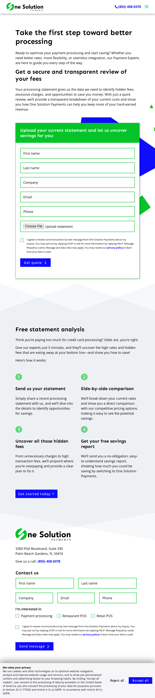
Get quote (33, 262)
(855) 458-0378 (129, 7)
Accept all (140, 680)
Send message (32, 646)
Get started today (34, 494)
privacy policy (115, 247)
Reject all (117, 680)
